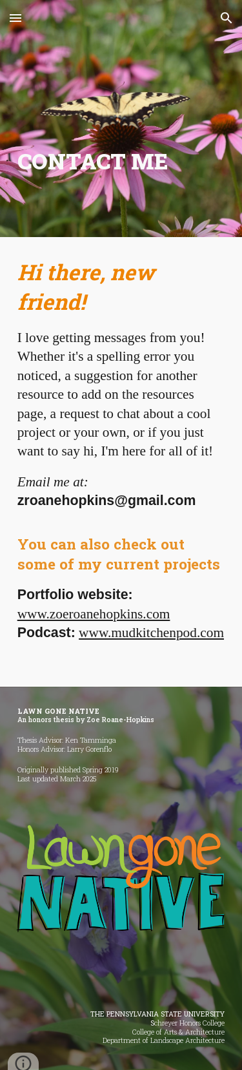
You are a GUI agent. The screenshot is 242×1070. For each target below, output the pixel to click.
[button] (15, 17)
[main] (121, 162)
